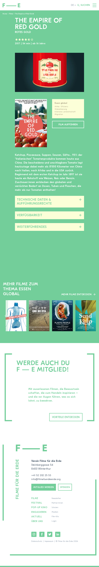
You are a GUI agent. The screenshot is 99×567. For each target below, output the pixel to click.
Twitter (49, 535)
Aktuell (36, 518)
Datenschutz (36, 542)
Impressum (49, 542)
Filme (11, 14)
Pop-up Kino (39, 509)
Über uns (37, 522)
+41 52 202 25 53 (41, 475)
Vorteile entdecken (62, 417)
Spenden (69, 488)
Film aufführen (68, 124)
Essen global (61, 103)
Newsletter (56, 500)
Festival (36, 504)
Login (54, 522)
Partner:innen (57, 504)
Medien (55, 513)
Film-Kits (55, 518)
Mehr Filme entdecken (76, 294)
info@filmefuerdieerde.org (46, 479)
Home (5, 14)
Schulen (55, 509)
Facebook (41, 535)
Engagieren (39, 513)
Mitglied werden (45, 488)
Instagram (33, 535)
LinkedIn (57, 535)
